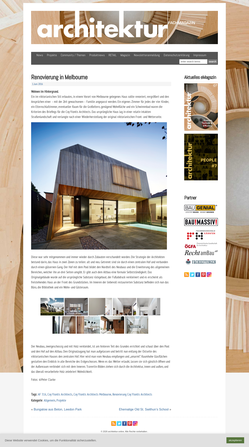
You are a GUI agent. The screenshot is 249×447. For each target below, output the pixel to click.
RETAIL (113, 55)
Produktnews (97, 55)
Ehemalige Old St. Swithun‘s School (143, 409)
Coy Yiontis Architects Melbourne (92, 394)
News (39, 55)
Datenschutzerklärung (176, 55)
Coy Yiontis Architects (59, 394)
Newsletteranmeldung (147, 55)
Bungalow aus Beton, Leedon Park (58, 409)
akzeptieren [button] (235, 440)
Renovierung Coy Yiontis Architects (132, 394)
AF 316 (42, 394)
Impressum (199, 55)
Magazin (125, 55)
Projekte (52, 55)
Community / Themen (73, 55)
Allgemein (49, 400)
